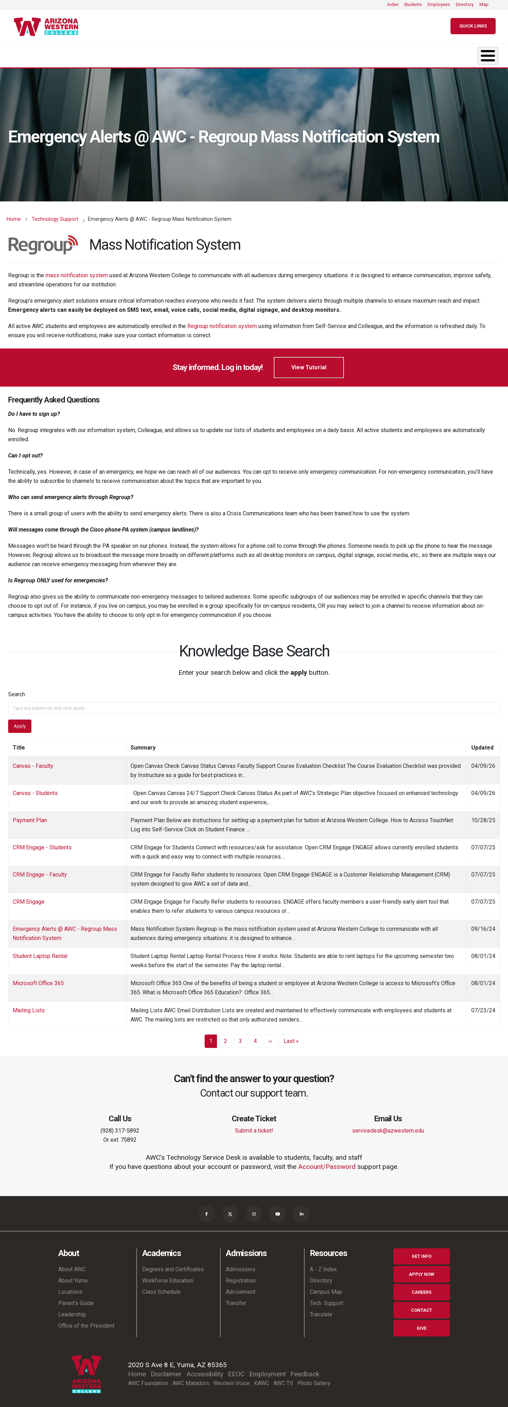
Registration (241, 1277)
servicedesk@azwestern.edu (388, 1127)
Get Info (421, 1253)
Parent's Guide (76, 1300)
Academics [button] (102, 53)
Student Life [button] (263, 53)
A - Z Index (323, 1266)
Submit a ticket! (254, 1127)
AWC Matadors (191, 1379)
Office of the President (86, 1322)
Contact (421, 1306)
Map (484, 4)
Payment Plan (30, 816)
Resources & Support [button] (358, 53)
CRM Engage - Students (42, 844)
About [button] (30, 53)
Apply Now (421, 1271)
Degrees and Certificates (173, 1266)
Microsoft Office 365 (38, 979)
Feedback (304, 1370)
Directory (465, 4)
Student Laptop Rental (40, 952)
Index (392, 4)
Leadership (72, 1311)
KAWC (261, 1379)
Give (422, 1324)
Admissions (240, 1266)
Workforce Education (167, 1277)
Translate (321, 1311)
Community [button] (451, 53)
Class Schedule (161, 1288)
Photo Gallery (314, 1379)
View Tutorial (308, 363)
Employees (439, 4)
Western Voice (231, 1379)
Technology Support (55, 216)
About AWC (72, 1266)
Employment (267, 1370)
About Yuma (72, 1277)
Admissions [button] (182, 53)
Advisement (240, 1288)
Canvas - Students (35, 789)
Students (413, 4)
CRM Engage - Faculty (40, 871)
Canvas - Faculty (33, 762)
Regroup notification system (222, 322)
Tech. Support (326, 1300)
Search (16, 690)
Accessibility (204, 1370)
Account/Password (327, 1163)
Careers (421, 1289)
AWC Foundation (148, 1379)
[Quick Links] (473, 26)
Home (14, 216)
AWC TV (283, 1379)
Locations (70, 1288)
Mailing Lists (29, 1006)
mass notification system (77, 271)
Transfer (236, 1300)
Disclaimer (166, 1370)
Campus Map (326, 1288)
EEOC (236, 1370)
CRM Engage (28, 898)
